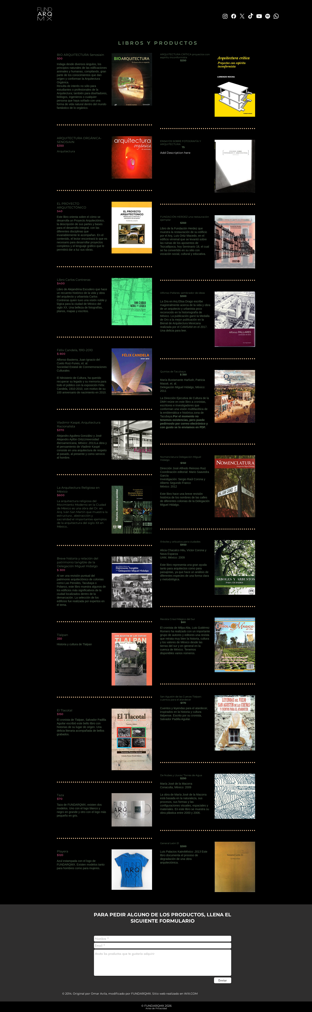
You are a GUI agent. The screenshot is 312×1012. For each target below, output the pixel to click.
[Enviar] (222, 980)
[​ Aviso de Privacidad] (156, 1008)
